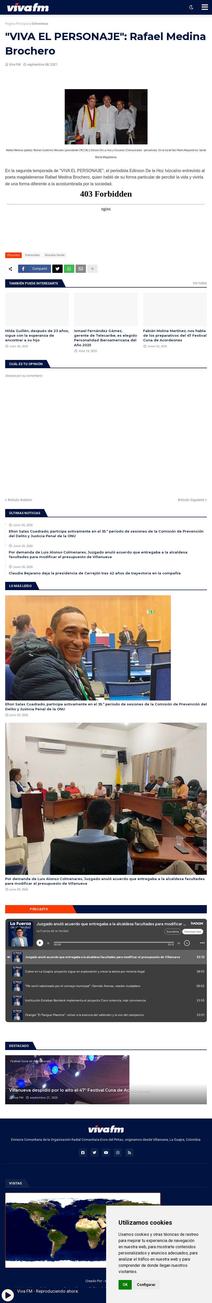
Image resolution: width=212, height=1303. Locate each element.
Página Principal (17, 24)
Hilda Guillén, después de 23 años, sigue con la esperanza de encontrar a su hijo (37, 335)
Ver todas (200, 283)
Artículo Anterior (20, 500)
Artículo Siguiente (191, 500)
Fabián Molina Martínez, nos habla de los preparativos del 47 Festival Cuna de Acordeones (175, 335)
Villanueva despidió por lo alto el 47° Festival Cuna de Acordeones (79, 1090)
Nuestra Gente (55, 255)
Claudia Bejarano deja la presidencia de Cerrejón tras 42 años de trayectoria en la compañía (95, 573)
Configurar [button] (146, 1285)
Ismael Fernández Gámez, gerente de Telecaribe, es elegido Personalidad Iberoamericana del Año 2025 (105, 338)
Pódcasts (39, 909)
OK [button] (125, 1285)
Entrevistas (40, 24)
